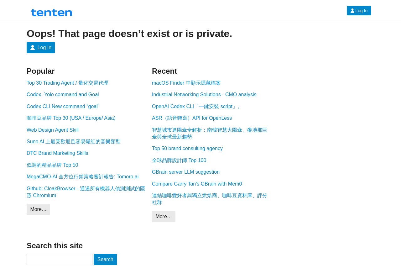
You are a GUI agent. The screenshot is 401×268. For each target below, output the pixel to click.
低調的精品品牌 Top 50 (52, 165)
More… (38, 209)
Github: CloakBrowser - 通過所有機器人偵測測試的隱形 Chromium (86, 192)
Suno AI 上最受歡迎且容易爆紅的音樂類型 (74, 141)
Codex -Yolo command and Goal (63, 94)
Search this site (55, 245)
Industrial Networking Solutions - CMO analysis (204, 94)
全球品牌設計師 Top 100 (179, 160)
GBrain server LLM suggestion (186, 172)
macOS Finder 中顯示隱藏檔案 (186, 83)
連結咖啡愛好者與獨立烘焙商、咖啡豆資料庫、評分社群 (209, 199)
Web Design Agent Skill (53, 130)
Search (105, 259)
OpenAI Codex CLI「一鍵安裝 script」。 (197, 106)
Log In (359, 10)
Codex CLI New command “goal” (63, 106)
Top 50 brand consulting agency (187, 148)
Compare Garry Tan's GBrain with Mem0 (197, 184)
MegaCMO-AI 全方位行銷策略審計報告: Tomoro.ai (82, 176)
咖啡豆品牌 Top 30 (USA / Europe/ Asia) (71, 118)
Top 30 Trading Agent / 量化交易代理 (67, 83)
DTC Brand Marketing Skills (57, 153)
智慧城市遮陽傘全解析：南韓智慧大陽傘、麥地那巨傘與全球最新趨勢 (209, 133)
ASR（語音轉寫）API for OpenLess (192, 118)
